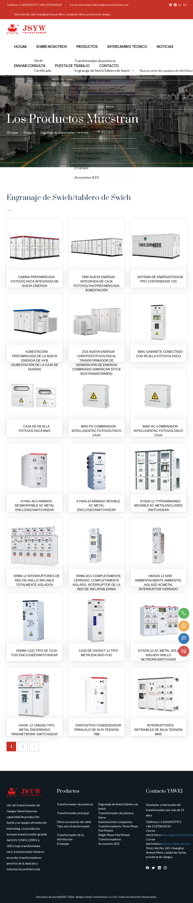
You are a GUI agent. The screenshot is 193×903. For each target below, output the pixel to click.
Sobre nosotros (51, 46)
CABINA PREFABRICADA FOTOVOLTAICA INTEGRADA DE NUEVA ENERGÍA (35, 281)
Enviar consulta (29, 66)
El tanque (63, 843)
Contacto (109, 66)
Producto (29, 132)
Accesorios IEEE (109, 843)
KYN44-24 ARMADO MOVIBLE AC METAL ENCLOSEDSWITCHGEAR (98, 505)
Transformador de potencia (75, 804)
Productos (87, 46)
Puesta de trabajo (72, 66)
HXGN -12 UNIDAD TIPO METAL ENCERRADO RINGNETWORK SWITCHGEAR (34, 730)
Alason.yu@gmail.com (176, 843)
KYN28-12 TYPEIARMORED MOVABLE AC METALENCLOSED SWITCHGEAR (158, 505)
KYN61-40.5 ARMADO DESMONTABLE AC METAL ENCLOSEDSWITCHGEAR (34, 505)
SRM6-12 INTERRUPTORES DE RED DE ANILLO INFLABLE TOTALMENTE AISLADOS (36, 580)
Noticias (165, 46)
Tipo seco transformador (73, 826)
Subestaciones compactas (115, 822)
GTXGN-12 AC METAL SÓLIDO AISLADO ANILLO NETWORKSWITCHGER (160, 655)
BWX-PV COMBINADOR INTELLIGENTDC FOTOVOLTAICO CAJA (96, 431)
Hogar (20, 46)
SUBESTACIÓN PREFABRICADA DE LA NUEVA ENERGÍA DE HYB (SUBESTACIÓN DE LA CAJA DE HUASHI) (34, 360)
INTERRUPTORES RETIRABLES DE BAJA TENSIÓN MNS (158, 730)
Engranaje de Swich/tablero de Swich (64, 132)
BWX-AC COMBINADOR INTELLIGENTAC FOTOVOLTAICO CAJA (158, 431)
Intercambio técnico (127, 46)
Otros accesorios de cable (74, 822)
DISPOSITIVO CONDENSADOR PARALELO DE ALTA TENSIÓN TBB (97, 730)
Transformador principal (73, 813)
